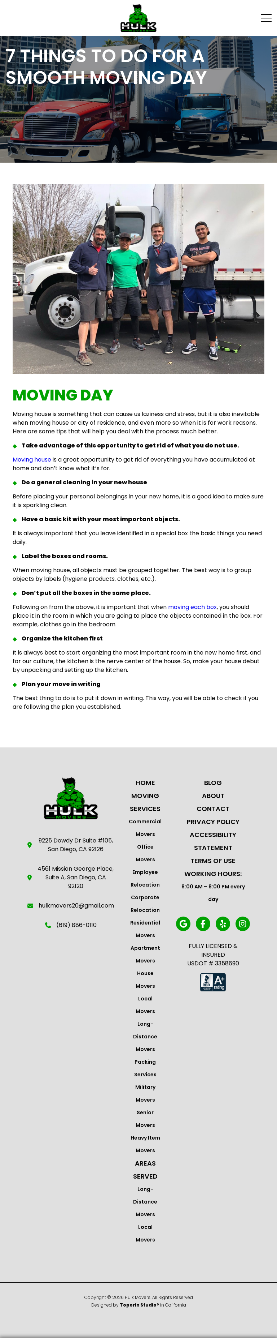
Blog (213, 782)
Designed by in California (138, 1305)
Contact (213, 808)
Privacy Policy (213, 821)
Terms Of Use (213, 860)
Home (145, 782)
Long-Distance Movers (145, 1036)
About (213, 795)
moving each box (192, 607)
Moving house (32, 459)
